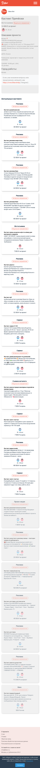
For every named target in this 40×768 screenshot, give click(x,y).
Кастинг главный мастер (12, 571)
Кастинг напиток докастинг (13, 662)
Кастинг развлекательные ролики (15, 507)
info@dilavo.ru (5, 750)
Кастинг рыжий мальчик (12, 110)
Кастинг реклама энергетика (13, 140)
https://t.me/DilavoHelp (11, 82)
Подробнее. (29, 761)
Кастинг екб (8, 297)
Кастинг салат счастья (11, 419)
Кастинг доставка (10, 632)
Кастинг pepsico (9, 265)
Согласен (20, 765)
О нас (3, 734)
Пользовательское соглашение (10, 743)
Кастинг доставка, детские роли (14, 601)
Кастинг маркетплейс (11, 448)
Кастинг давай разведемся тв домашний (17, 356)
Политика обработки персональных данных (14, 741)
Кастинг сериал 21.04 (11, 326)
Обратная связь (6, 739)
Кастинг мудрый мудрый (12, 693)
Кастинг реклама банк (11, 171)
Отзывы (3, 736)
